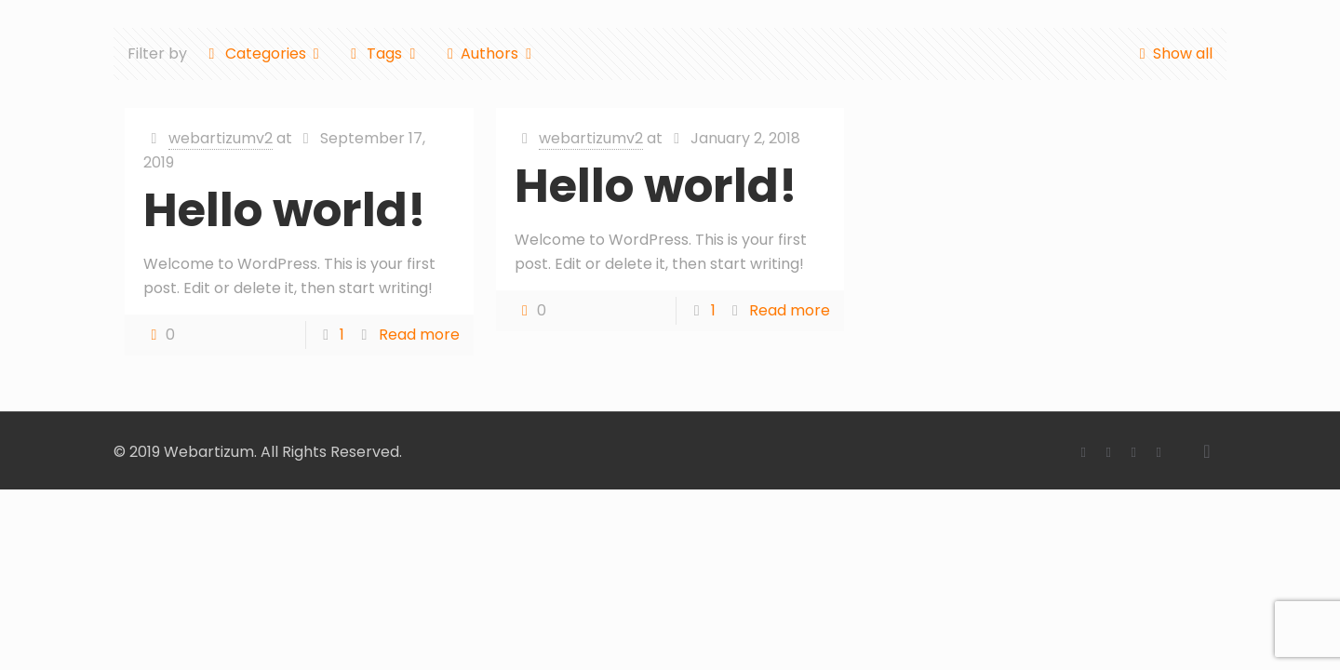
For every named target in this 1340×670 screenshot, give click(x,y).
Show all (1172, 53)
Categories (264, 53)
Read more (419, 334)
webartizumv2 (220, 138)
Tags (383, 53)
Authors (490, 53)
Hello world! (284, 210)
